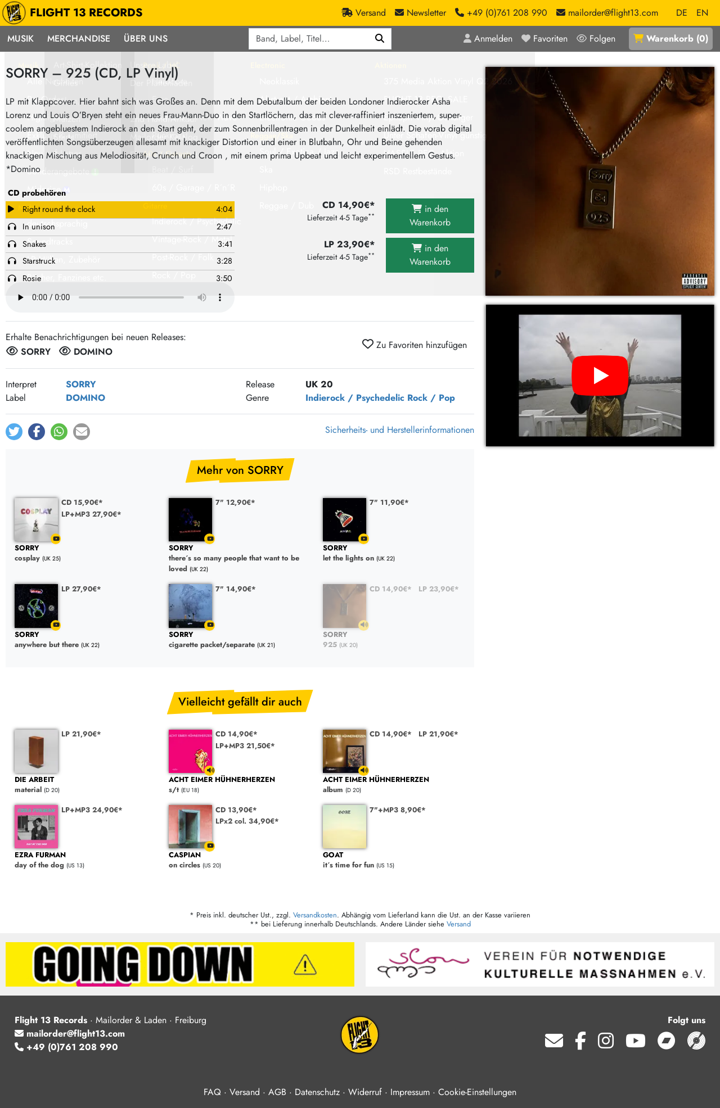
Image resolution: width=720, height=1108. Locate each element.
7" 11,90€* (389, 502)
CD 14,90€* (391, 589)
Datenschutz (317, 1092)
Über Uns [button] (146, 38)
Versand (459, 924)
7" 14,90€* (235, 589)
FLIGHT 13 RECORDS (75, 13)
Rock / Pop (431, 397)
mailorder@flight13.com (70, 1033)
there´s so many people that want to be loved (240, 559)
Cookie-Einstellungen (477, 1092)
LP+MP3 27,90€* (91, 514)
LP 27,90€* (81, 589)
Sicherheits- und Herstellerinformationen (399, 429)
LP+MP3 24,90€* (92, 809)
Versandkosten (315, 915)
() (670, 38)
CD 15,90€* (82, 502)
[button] (14, 431)
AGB (277, 1092)
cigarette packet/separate (240, 640)
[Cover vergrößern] (599, 181)
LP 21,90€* (81, 734)
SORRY (81, 384)
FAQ (212, 1092)
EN (702, 12)
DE (681, 12)
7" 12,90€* (235, 502)
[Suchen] (380, 38)
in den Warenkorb (430, 215)
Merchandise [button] (78, 38)
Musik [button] (20, 38)
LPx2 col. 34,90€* (247, 821)
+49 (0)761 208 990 (66, 1047)
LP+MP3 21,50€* (245, 745)
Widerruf (365, 1092)
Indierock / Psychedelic (354, 397)
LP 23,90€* (438, 589)
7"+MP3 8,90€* (398, 809)
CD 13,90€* (236, 809)
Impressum (410, 1092)
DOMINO (85, 397)
